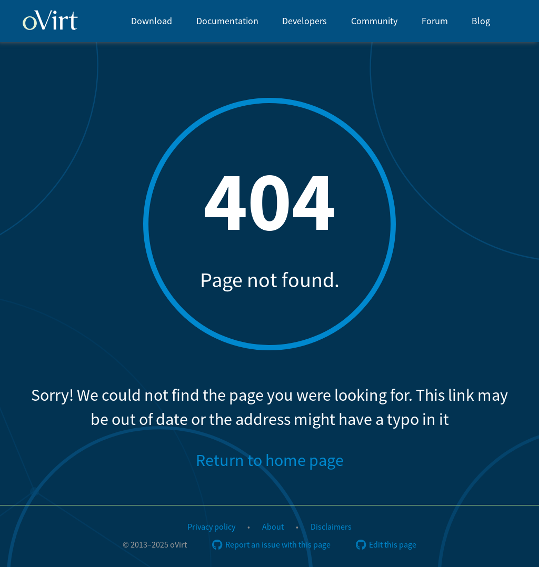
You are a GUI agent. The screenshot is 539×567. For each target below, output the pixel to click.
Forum (435, 21)
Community (374, 21)
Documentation (227, 21)
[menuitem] (151, 21)
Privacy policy (211, 527)
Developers (304, 21)
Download (151, 21)
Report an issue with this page (271, 545)
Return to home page (270, 460)
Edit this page (386, 545)
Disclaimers (331, 527)
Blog (481, 21)
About (273, 527)
